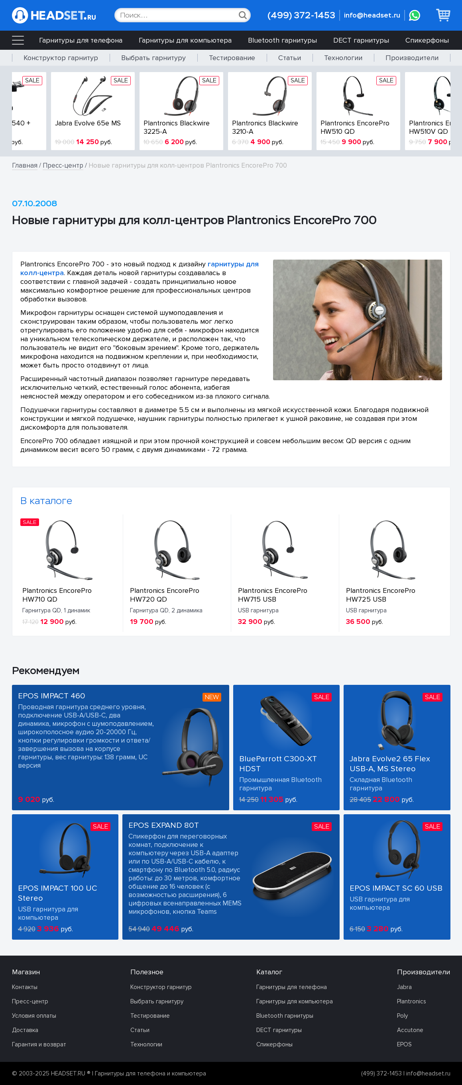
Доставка (25, 1030)
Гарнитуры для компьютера (185, 40)
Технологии (343, 57)
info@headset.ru (372, 15)
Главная (24, 165)
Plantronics (411, 1001)
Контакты (24, 987)
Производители (411, 57)
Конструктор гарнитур (61, 57)
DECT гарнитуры (361, 40)
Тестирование (232, 57)
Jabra (404, 987)
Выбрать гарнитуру (153, 57)
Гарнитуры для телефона (80, 40)
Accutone (410, 1030)
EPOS (404, 1044)
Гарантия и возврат (39, 1044)
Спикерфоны (427, 40)
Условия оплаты (34, 1015)
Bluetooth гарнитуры (282, 40)
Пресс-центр (63, 165)
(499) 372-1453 (301, 15)
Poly (402, 1015)
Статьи (289, 57)
